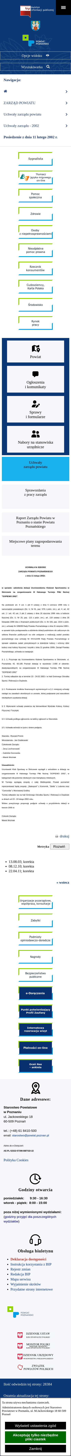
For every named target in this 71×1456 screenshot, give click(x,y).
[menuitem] (35, 469)
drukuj (64, 836)
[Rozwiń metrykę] (59, 846)
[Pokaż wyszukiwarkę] (35, 67)
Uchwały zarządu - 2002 (36, 125)
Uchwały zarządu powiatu (36, 114)
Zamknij (35, 1449)
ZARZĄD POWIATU (36, 103)
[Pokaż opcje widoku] (35, 55)
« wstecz (62, 882)
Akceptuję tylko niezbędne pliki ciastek (35, 1437)
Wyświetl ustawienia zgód (35, 1426)
